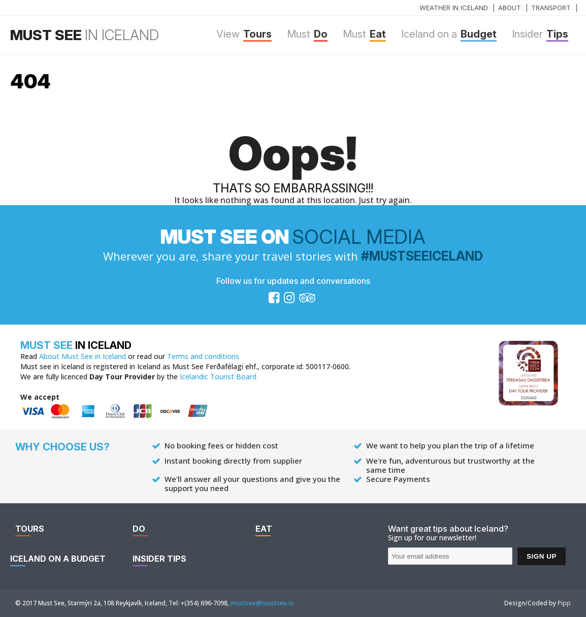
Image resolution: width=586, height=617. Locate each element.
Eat (364, 35)
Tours (244, 35)
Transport (551, 8)
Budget (449, 35)
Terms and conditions (203, 356)
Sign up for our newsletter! (432, 537)
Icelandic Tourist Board (218, 376)
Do (307, 35)
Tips (540, 35)
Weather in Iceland (453, 8)
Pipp (564, 603)
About (509, 8)
